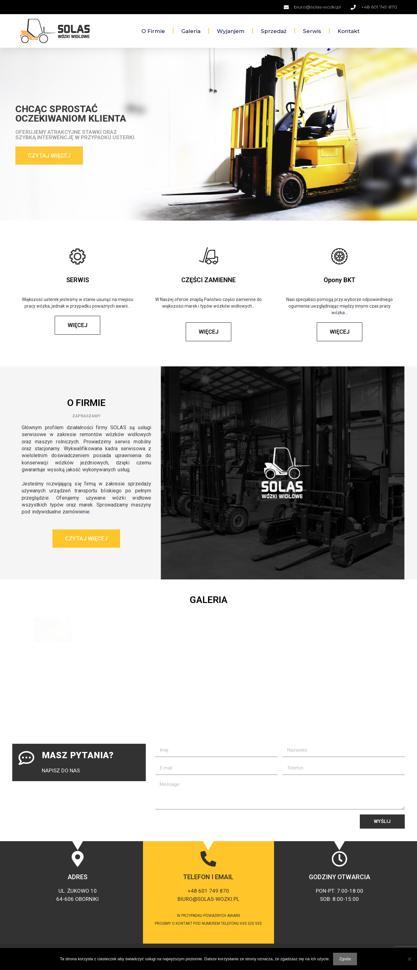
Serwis (312, 31)
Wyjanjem (230, 31)
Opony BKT (339, 280)
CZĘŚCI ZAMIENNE (208, 280)
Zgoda (345, 958)
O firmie (153, 31)
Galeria (190, 31)
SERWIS (77, 280)
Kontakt (348, 31)
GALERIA (209, 599)
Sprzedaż (274, 31)
